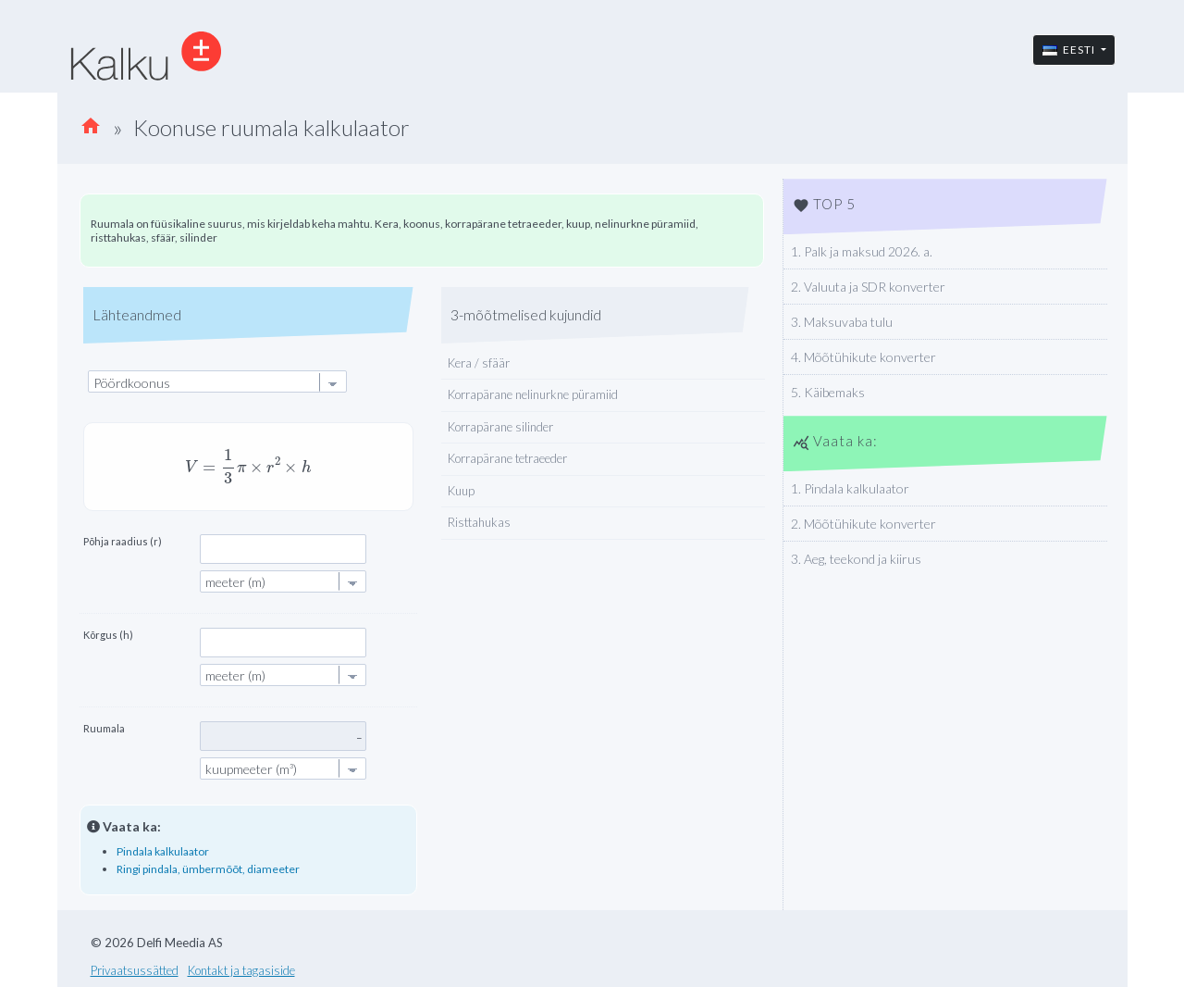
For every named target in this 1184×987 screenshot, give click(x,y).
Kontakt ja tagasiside (241, 970)
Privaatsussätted (135, 970)
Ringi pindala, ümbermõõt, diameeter (208, 869)
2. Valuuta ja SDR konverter (868, 286)
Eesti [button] (1070, 49)
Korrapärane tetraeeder (507, 458)
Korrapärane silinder (500, 426)
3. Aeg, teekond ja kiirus (856, 559)
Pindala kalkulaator (163, 851)
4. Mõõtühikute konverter (863, 357)
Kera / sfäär (479, 363)
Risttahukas (479, 522)
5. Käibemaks (828, 392)
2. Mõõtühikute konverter (863, 523)
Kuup (461, 490)
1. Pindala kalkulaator (850, 488)
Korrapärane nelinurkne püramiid (533, 394)
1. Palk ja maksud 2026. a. (861, 251)
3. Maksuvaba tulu (842, 322)
